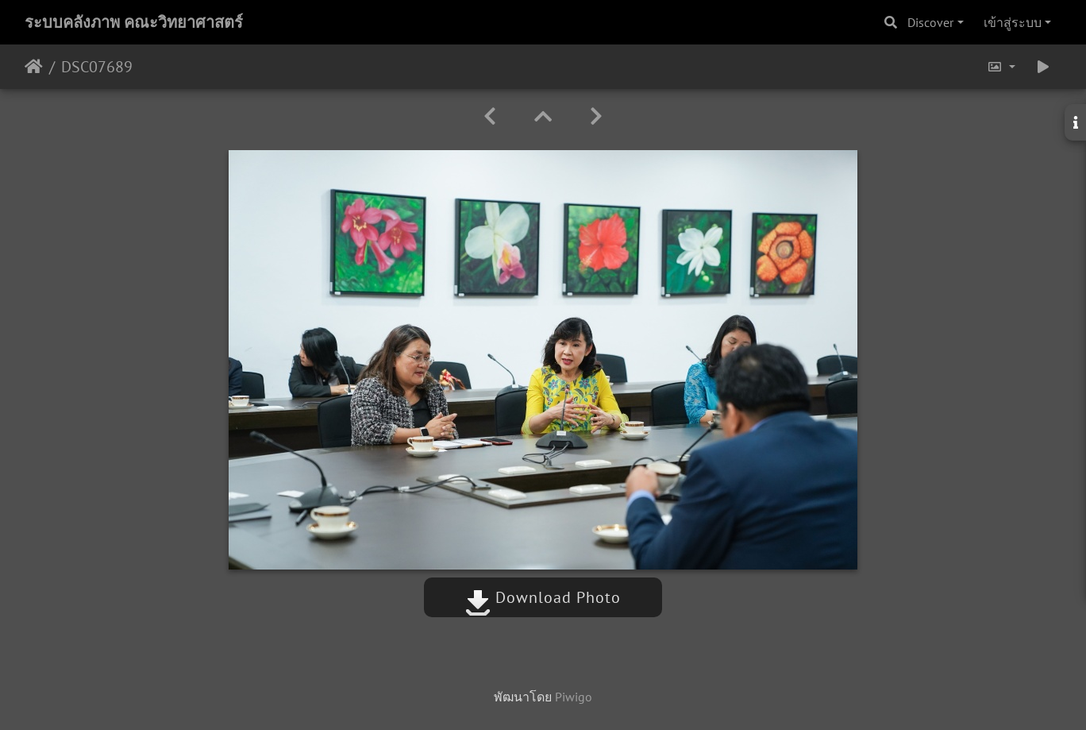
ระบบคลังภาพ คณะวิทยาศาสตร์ (134, 22)
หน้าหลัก (34, 67)
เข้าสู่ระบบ (1013, 22)
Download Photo (543, 597)
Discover (930, 22)
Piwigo (573, 697)
